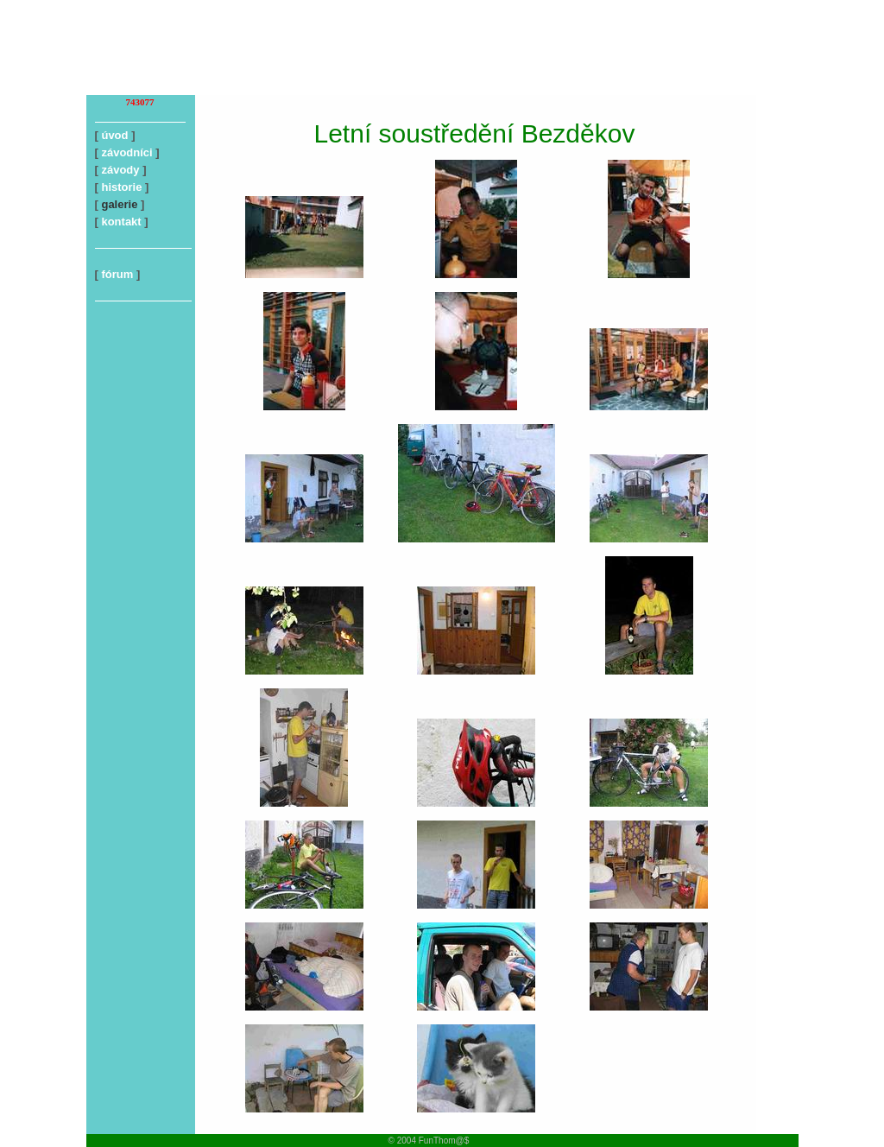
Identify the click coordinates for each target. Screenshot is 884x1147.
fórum (117, 274)
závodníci (126, 152)
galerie (119, 204)
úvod (114, 135)
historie (121, 187)
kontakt (121, 221)
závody (120, 169)
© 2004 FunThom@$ (429, 1140)
